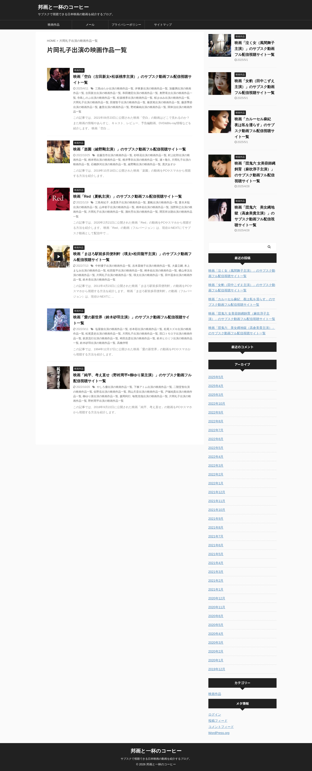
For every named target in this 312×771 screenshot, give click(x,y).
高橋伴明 (122, 343)
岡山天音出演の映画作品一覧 (145, 391)
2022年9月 (216, 412)
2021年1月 (216, 589)
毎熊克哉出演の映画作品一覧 (150, 396)
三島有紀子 (102, 202)
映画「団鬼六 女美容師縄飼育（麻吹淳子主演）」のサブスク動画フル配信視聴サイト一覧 (241, 316)
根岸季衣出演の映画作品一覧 (140, 159)
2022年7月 (216, 430)
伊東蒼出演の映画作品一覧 (151, 88)
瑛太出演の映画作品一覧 (148, 275)
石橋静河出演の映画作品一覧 (108, 164)
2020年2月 (216, 651)
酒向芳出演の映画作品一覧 (141, 211)
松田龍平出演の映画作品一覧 (125, 270)
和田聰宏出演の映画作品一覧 (140, 93)
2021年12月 (216, 492)
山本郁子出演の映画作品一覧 (117, 207)
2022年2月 (216, 474)
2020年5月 (216, 625)
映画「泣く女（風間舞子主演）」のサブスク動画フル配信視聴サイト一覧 (255, 49)
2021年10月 (216, 510)
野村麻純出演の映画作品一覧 (148, 107)
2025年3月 (216, 395)
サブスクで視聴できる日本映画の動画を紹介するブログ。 (156, 758)
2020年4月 (216, 634)
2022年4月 (216, 456)
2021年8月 (216, 527)
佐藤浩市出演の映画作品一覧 (114, 155)
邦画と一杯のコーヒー (63, 7)
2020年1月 (216, 660)
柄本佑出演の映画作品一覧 (152, 207)
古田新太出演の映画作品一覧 (103, 93)
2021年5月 (216, 554)
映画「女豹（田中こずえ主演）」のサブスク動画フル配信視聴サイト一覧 (255, 87)
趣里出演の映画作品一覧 (114, 107)
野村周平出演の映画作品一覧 (106, 400)
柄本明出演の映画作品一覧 (104, 159)
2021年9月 (216, 518)
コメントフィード (221, 727)
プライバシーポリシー (126, 24)
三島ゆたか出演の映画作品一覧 (114, 88)
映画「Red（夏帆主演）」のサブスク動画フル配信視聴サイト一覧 (127, 196)
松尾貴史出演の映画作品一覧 (103, 333)
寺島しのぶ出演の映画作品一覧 (96, 97)
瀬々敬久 (165, 159)
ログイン (214, 714)
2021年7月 (216, 536)
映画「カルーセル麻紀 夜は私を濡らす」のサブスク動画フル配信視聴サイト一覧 (241, 301)
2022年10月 (216, 403)
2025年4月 (216, 386)
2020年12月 (216, 598)
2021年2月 (216, 580)
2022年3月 (216, 465)
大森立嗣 (177, 265)
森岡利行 (125, 396)
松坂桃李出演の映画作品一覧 (134, 97)
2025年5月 (216, 377)
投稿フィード (217, 720)
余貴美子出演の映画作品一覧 (128, 202)
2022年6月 (216, 439)
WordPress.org (219, 733)
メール (90, 24)
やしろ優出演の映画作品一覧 (114, 387)
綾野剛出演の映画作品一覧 (144, 164)
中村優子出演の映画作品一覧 (113, 265)
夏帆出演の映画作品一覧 (162, 202)
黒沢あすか (169, 164)
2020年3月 (216, 642)
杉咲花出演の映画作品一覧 (150, 155)
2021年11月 (216, 501)
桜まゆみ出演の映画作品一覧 (172, 97)
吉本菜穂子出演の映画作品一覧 (151, 265)
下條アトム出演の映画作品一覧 (153, 387)
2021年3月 (216, 572)
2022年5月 (216, 448)
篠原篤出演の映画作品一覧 (163, 102)
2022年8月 (216, 421)
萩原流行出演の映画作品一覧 (100, 338)
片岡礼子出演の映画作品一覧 (91, 102)
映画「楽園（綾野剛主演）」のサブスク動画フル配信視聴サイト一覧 (129, 149)
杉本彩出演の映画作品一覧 (146, 329)
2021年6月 (216, 545)
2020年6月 (216, 616)
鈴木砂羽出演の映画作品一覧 (97, 343)
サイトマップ (163, 24)
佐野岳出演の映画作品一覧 (110, 391)
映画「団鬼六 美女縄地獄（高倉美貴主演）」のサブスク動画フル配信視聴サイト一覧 (241, 330)
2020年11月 (216, 607)
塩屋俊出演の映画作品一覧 (111, 329)
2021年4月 (216, 563)
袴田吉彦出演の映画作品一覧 (137, 338)
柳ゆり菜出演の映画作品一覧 (100, 396)
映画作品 (54, 24)
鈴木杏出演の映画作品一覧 (99, 279)
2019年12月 (216, 669)
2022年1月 (216, 483)
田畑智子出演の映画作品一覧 (127, 102)
